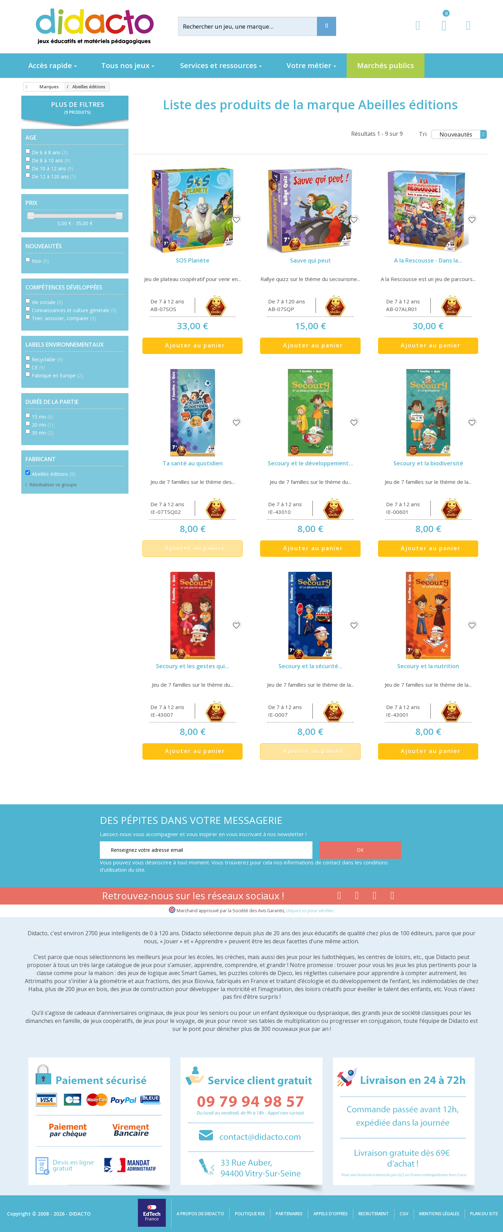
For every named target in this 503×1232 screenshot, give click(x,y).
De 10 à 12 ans (52, 168)
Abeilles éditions (53, 474)
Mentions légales (439, 1214)
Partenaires (289, 1214)
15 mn (42, 416)
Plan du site (484, 1214)
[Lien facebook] (339, 896)
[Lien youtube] (357, 896)
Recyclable (47, 359)
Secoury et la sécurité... (310, 666)
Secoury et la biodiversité (428, 463)
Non (40, 261)
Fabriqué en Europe (57, 375)
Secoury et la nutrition (428, 666)
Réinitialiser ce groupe (53, 484)
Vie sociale (47, 302)
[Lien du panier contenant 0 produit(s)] (440, 32)
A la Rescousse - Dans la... (428, 260)
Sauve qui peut (310, 260)
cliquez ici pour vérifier (309, 911)
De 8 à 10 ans (51, 160)
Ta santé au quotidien (193, 463)
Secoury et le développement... (310, 463)
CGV (404, 1214)
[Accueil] (25, 87)
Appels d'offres (330, 1214)
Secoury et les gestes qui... (192, 666)
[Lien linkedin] (392, 896)
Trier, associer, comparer (64, 318)
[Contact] (468, 32)
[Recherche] (326, 26)
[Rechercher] (253, 26)
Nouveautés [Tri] (463, 134)
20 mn (42, 424)
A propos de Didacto (200, 1214)
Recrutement (373, 1214)
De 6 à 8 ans (50, 152)
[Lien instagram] (375, 896)
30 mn (42, 432)
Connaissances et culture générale (74, 310)
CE (38, 367)
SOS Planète (192, 260)
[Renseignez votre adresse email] (206, 850)
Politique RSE (250, 1214)
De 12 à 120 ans (54, 176)
